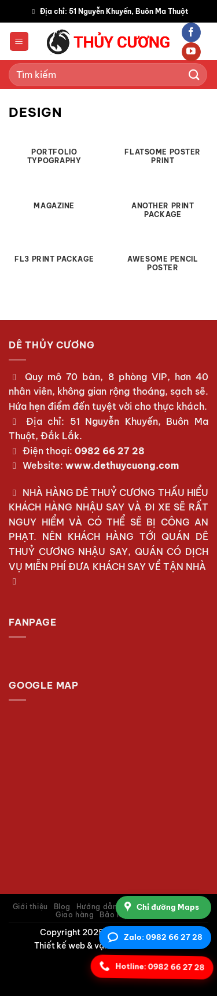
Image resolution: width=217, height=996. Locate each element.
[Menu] (19, 41)
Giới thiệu (30, 906)
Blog (62, 906)
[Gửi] (194, 74)
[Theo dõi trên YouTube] (191, 52)
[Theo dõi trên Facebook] (191, 32)
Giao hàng (75, 914)
